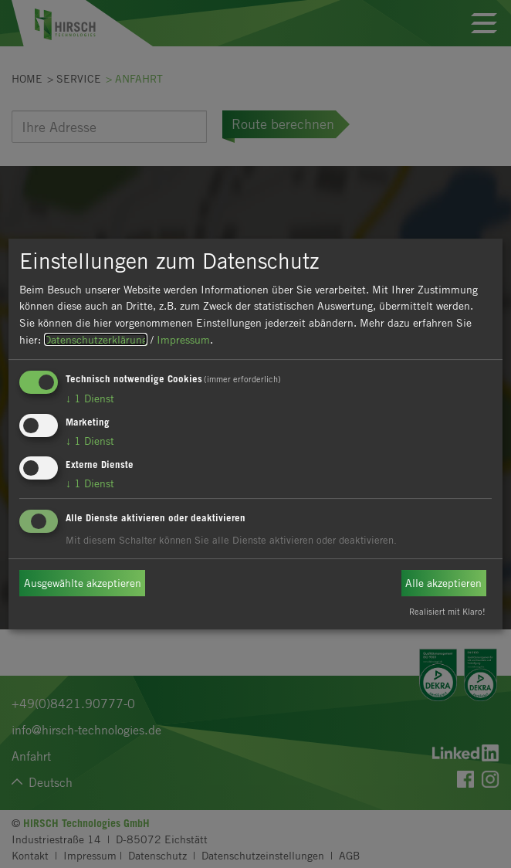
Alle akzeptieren (443, 582)
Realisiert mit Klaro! (447, 611)
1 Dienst (90, 398)
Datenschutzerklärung (95, 339)
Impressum (183, 339)
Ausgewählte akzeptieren (82, 582)
